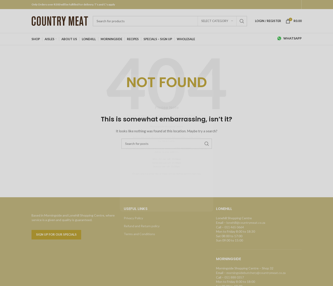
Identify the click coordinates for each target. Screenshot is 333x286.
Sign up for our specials (56, 234)
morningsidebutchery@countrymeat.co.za (256, 273)
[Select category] (217, 21)
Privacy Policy (133, 218)
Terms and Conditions (139, 234)
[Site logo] (60, 20)
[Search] (170, 21)
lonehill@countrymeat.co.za (245, 222)
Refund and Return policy (142, 226)
